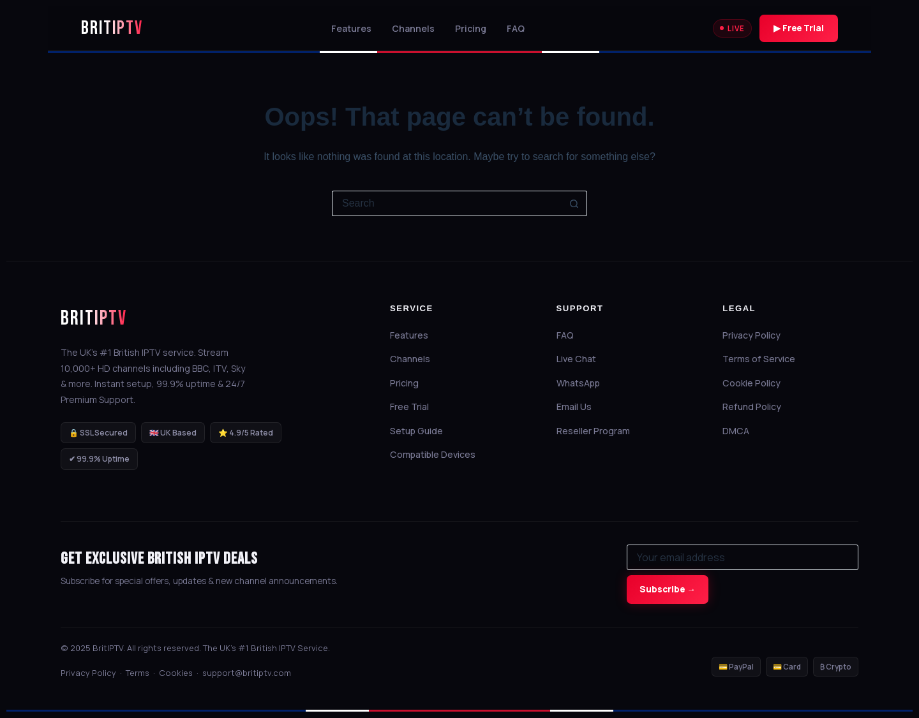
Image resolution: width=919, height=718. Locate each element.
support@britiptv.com (246, 672)
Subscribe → (667, 589)
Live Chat (582, 359)
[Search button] (574, 203)
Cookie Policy (756, 383)
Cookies (176, 672)
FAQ (516, 28)
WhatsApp (584, 383)
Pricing (470, 28)
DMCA (741, 431)
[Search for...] (447, 203)
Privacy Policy (756, 335)
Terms (137, 672)
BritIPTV (94, 318)
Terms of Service (764, 359)
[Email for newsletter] (742, 557)
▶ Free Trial (798, 28)
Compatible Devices (438, 454)
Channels (413, 28)
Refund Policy (757, 406)
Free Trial (415, 406)
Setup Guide (422, 431)
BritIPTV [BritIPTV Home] (112, 28)
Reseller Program (599, 431)
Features (351, 28)
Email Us (579, 406)
